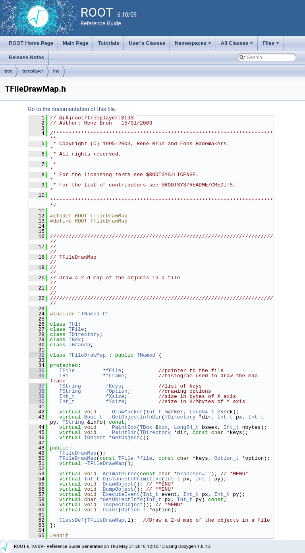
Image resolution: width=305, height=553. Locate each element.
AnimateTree (119, 473)
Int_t (67, 396)
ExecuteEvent (121, 494)
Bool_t (93, 417)
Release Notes (26, 57)
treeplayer (32, 71)
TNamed (146, 355)
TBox (75, 339)
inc (56, 71)
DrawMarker (127, 411)
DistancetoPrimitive (131, 478)
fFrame (115, 375)
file (146, 458)
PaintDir (124, 432)
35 (36, 370)
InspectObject (122, 504)
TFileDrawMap (87, 355)
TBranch (80, 344)
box (163, 427)
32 (36, 355)
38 (36, 391)
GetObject (126, 437)
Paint (110, 509)
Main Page (75, 43)
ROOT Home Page (31, 43)
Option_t (226, 458)
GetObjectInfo (122, 499)
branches (189, 473)
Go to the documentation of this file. (72, 109)
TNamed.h (93, 313)
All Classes (238, 45)
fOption (116, 391)
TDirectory (84, 334)
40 (36, 401)
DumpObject (117, 489)
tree (8, 71)
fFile (113, 370)
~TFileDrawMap (104, 463)
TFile (76, 329)
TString (70, 386)
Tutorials (108, 43)
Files (271, 45)
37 (36, 386)
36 (36, 375)
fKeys (113, 386)
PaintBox (124, 427)
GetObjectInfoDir (137, 417)
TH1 (73, 324)
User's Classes (147, 43)
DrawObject (117, 484)
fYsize (115, 401)
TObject (95, 437)
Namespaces (193, 45)
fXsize (115, 396)
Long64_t (201, 411)
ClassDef (71, 520)
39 (36, 396)
